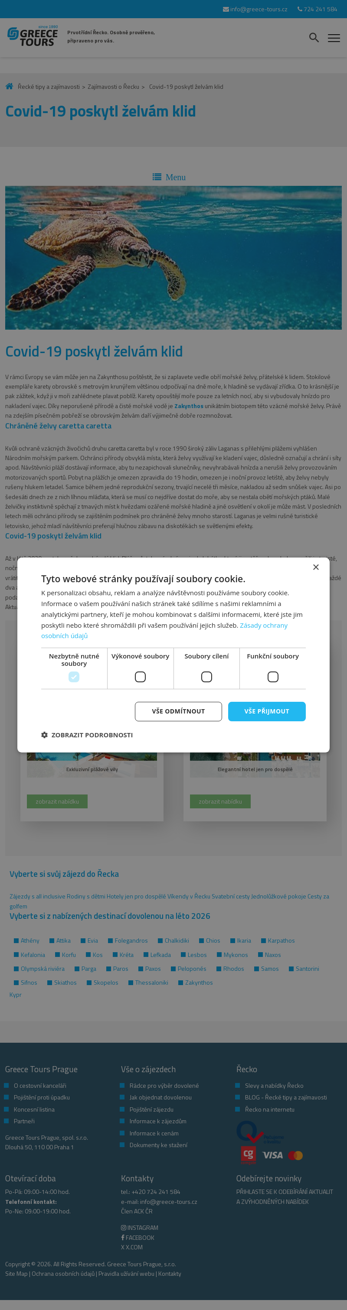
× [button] (315, 567)
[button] (87, 734)
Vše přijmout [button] (267, 711)
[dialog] (173, 655)
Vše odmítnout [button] (178, 711)
